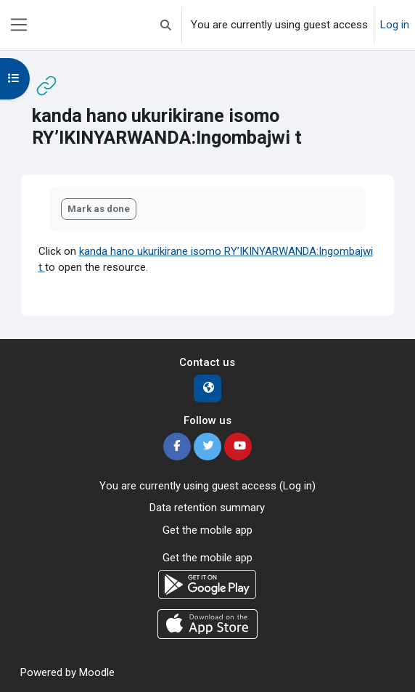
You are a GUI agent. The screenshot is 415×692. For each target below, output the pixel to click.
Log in (394, 24)
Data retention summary (207, 507)
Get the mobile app (207, 530)
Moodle (97, 672)
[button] (165, 25)
